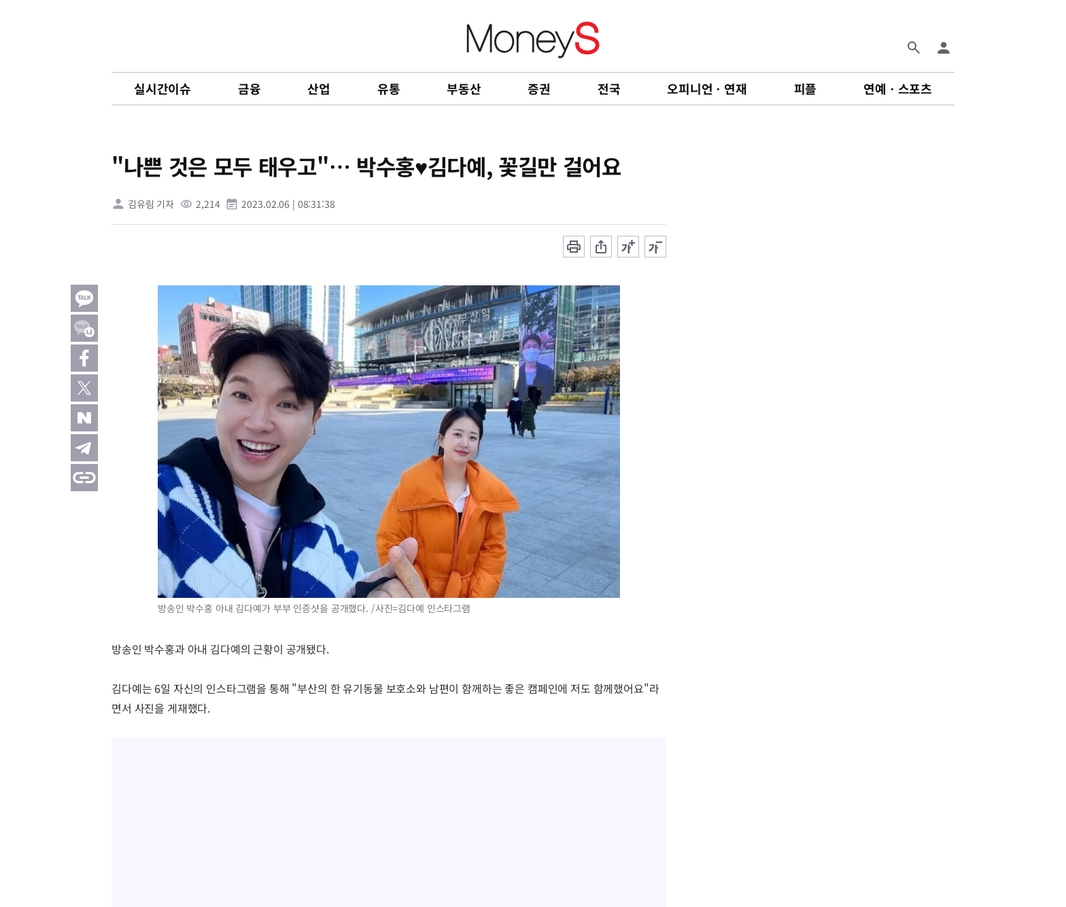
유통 (388, 88)
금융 (249, 88)
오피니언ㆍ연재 (707, 88)
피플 (805, 88)
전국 (609, 88)
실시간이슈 (162, 88)
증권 (539, 88)
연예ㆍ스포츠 (897, 88)
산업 (318, 88)
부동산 (464, 88)
